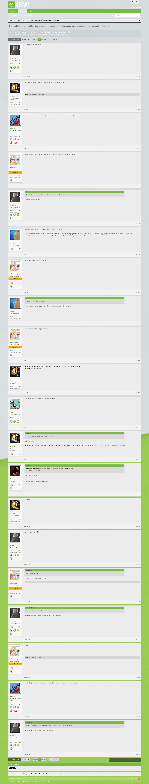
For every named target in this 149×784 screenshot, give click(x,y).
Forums (22, 11)
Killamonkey (33, 94)
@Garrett (28, 368)
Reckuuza (13, 128)
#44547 (138, 292)
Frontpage (13, 11)
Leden (30, 11)
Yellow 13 (13, 58)
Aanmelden (135, 1)
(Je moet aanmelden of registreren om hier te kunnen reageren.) (125, 759)
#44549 (138, 360)
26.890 (19, 63)
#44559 (138, 716)
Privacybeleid (137, 781)
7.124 (20, 248)
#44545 (138, 223)
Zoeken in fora (16, 15)
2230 (45, 39)
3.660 (20, 102)
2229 (42, 39)
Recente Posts (28, 15)
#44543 (138, 148)
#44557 (138, 639)
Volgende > (55, 39)
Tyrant (26, 94)
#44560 (138, 754)
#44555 (138, 564)
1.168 (20, 484)
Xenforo (24, 778)
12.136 (19, 417)
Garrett (12, 479)
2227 (37, 39)
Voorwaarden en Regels (127, 781)
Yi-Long (12, 243)
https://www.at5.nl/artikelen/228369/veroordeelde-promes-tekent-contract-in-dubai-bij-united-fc (55, 445)
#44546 (138, 254)
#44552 (138, 459)
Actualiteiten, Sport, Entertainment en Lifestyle (32, 34)
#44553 (138, 494)
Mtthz (58, 34)
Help (119, 778)
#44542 (138, 109)
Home (124, 778)
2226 (34, 39)
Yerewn (12, 96)
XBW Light (12, 778)
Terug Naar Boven (132, 778)
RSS (139, 779)
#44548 (138, 323)
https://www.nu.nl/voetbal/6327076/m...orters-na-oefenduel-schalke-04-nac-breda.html (52, 366)
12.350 (19, 135)
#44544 (138, 186)
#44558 (138, 677)
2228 (39, 39)
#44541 (138, 76)
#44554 (138, 526)
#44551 (138, 427)
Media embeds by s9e (43, 781)
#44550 (138, 392)
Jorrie (26, 657)
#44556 (138, 601)
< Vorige (24, 39)
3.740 (20, 176)
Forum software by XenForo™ (22, 781)
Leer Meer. (106, 26)
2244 (50, 39)
